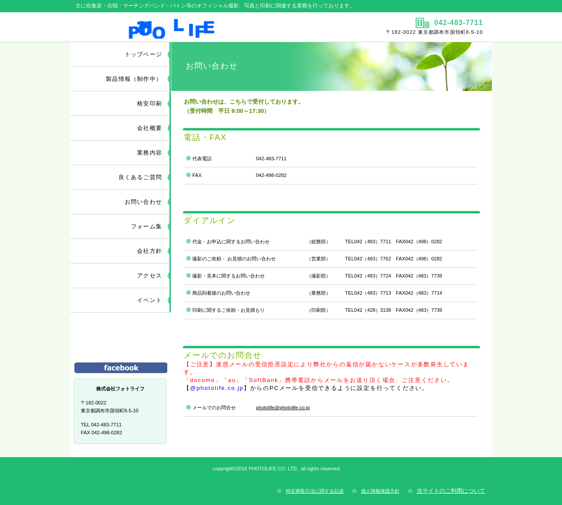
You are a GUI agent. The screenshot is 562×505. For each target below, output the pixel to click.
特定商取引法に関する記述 (315, 491)
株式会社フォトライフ (174, 27)
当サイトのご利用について (451, 490)
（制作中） (134, 79)
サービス (121, 341)
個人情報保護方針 (380, 491)
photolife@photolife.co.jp (283, 407)
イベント (149, 300)
